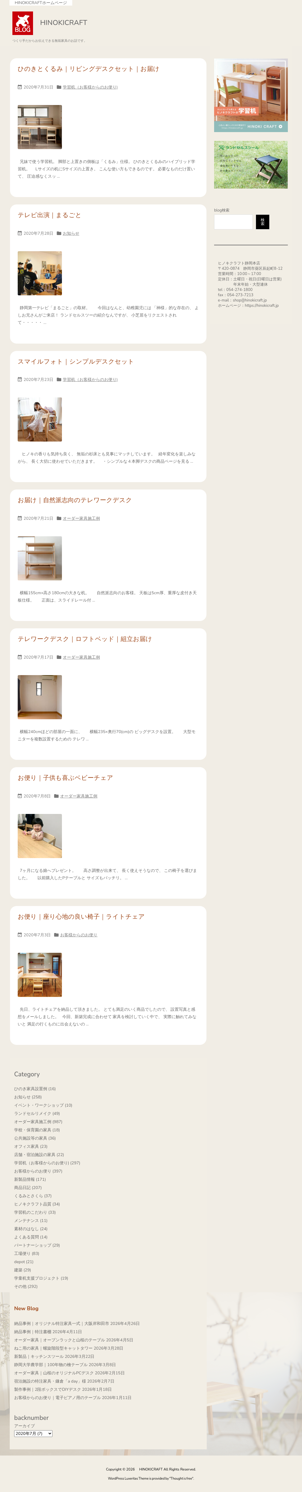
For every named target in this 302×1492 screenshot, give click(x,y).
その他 (26, 1286)
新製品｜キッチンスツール (39, 1356)
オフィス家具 (30, 1146)
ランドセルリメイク (37, 1113)
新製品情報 (30, 1179)
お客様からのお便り (78, 935)
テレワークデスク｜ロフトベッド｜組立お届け (85, 639)
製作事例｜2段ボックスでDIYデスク (47, 1389)
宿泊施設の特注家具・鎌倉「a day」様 (50, 1381)
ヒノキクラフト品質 (37, 1204)
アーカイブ (24, 1426)
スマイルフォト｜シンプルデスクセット (76, 361)
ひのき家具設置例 (35, 1089)
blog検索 (221, 210)
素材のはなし (30, 1229)
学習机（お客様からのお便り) (90, 87)
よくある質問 (30, 1237)
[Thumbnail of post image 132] (40, 979)
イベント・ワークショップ (43, 1105)
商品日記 (28, 1187)
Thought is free (181, 1478)
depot (24, 1262)
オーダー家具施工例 (81, 518)
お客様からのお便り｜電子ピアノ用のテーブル (57, 1398)
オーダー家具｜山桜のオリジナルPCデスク (54, 1373)
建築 (22, 1270)
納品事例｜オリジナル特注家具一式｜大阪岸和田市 (61, 1323)
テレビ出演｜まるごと (50, 215)
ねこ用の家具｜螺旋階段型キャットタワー (53, 1348)
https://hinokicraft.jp (262, 305)
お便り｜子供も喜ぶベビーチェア (65, 778)
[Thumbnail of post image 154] (40, 277)
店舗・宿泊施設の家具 (39, 1155)
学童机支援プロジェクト (41, 1278)
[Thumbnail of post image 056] (40, 701)
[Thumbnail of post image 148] (40, 131)
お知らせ (71, 233)
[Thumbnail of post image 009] (40, 562)
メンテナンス (30, 1220)
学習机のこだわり (35, 1212)
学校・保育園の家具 (37, 1130)
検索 (263, 222)
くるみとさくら (33, 1196)
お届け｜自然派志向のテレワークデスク (75, 500)
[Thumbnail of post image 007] (40, 840)
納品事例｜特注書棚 (32, 1332)
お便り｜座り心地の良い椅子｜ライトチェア (81, 916)
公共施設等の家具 (35, 1138)
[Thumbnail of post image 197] (40, 423)
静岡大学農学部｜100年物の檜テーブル (51, 1365)
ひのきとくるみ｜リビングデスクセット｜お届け (89, 69)
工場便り (26, 1253)
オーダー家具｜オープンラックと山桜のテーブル (59, 1340)
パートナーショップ (37, 1245)
